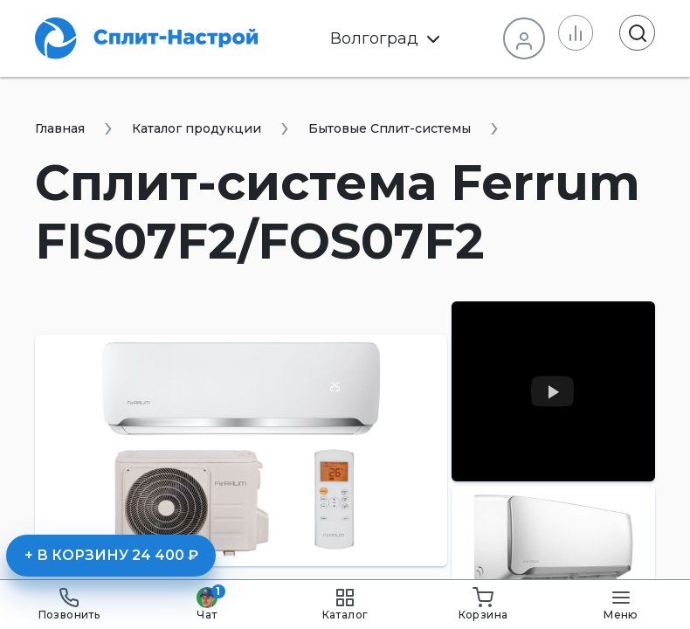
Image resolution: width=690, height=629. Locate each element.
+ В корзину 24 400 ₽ (111, 555)
